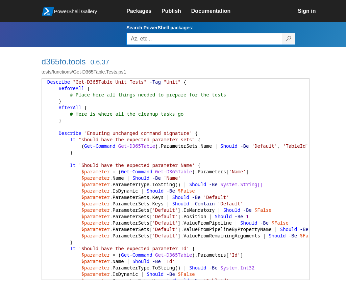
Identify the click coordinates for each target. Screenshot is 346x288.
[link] (144, 11)
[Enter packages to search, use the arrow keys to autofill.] (204, 39)
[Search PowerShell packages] (288, 39)
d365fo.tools (64, 61)
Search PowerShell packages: (159, 27)
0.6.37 (100, 62)
